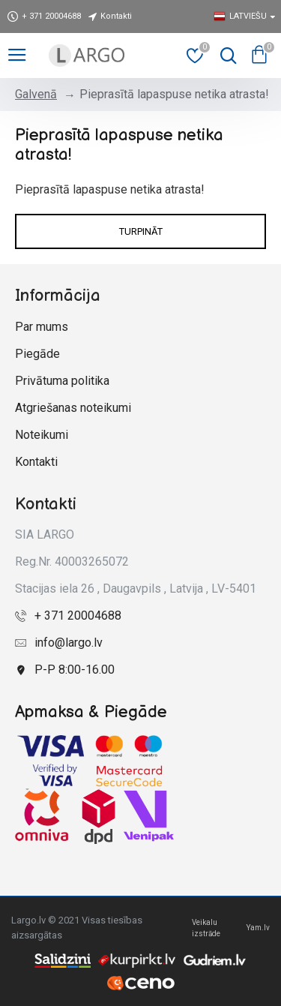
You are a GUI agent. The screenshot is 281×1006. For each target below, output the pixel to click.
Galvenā (36, 94)
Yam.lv (258, 927)
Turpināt (141, 231)
